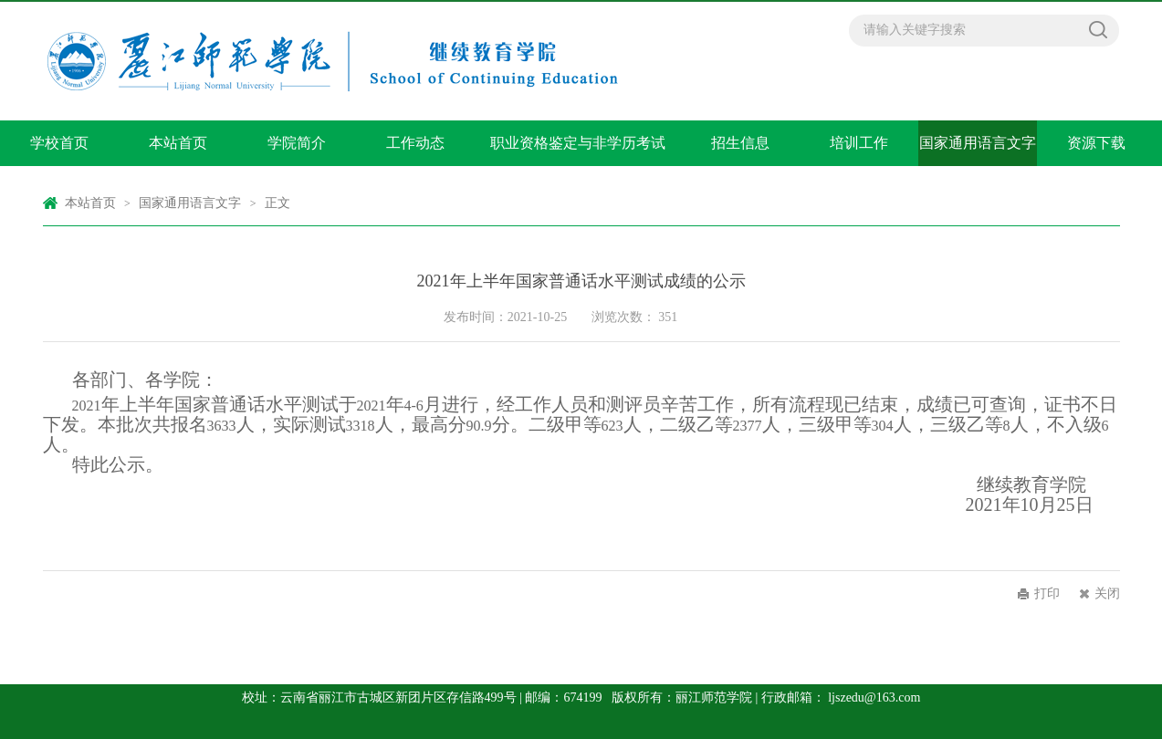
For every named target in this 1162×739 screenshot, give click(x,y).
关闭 (1107, 593)
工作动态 (415, 143)
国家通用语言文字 (977, 143)
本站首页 (178, 143)
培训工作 (859, 143)
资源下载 (1096, 143)
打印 (1047, 593)
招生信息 (740, 143)
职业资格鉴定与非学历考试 (577, 143)
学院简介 (296, 143)
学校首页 (59, 143)
